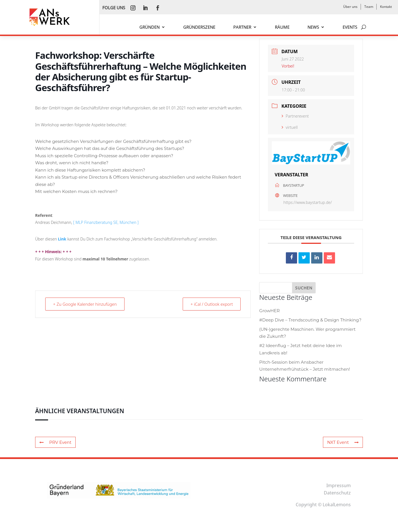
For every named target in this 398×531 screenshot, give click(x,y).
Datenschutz (337, 493)
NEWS (313, 27)
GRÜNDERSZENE (199, 27)
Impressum (338, 485)
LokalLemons (337, 504)
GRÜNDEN (149, 27)
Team (368, 6)
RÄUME (282, 27)
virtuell (290, 127)
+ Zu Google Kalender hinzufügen (85, 304)
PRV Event (55, 442)
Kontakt (386, 6)
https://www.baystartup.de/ (307, 202)
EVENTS (350, 27)
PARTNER (242, 27)
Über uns (350, 6)
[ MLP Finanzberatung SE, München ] (106, 222)
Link (62, 239)
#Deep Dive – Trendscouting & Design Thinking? (310, 320)
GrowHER (269, 310)
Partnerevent (295, 116)
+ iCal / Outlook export (211, 304)
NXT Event (343, 442)
